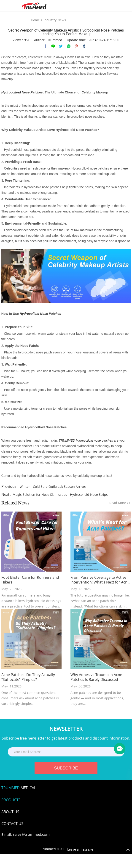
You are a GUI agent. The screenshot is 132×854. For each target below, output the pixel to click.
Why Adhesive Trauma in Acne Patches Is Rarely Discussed (96, 677)
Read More (120, 503)
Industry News (55, 20)
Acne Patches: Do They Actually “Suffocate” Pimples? (28, 677)
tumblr (84, 46)
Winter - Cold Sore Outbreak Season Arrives (53, 486)
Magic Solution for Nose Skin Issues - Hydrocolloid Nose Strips (60, 494)
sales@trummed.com (31, 834)
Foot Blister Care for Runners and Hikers (30, 580)
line (53, 46)
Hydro (24, 314)
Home (35, 20)
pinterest (76, 46)
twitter (61, 46)
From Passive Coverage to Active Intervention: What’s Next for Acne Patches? (99, 580)
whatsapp (68, 46)
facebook (45, 46)
